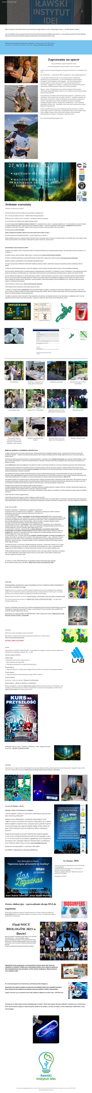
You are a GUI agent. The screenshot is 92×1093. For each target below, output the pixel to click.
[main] (46, 32)
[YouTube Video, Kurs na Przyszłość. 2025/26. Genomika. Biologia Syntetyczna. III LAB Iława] (77, 47)
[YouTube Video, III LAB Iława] (74, 568)
